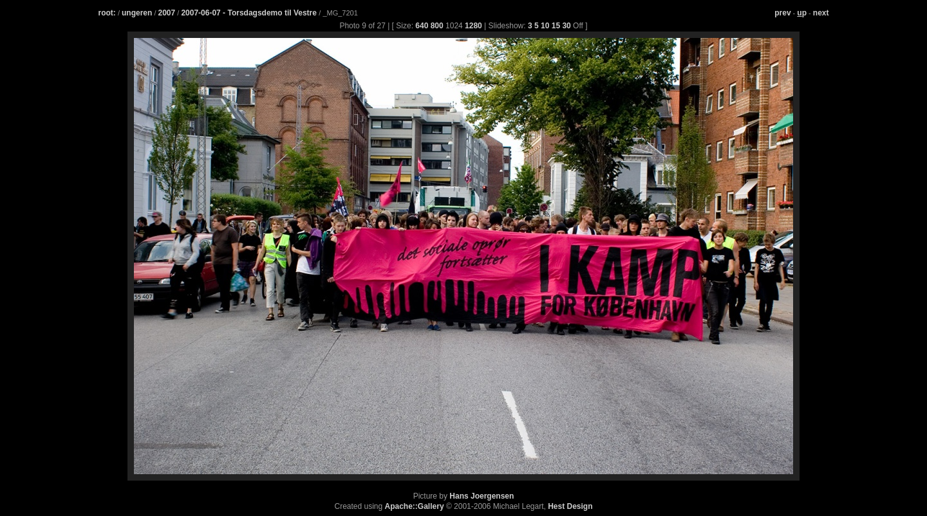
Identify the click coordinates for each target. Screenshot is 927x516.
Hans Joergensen (481, 496)
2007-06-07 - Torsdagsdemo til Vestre (250, 12)
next (821, 12)
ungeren (137, 12)
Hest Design (570, 506)
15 (556, 25)
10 (545, 25)
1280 (473, 25)
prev (782, 12)
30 (566, 25)
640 (421, 25)
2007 (167, 12)
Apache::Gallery (414, 506)
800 (437, 25)
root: (107, 12)
